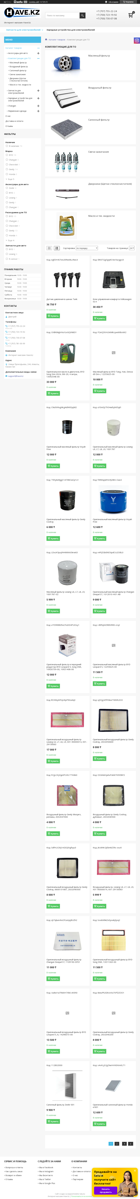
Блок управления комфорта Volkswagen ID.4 (112, 300)
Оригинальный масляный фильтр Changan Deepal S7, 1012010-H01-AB (113, 593)
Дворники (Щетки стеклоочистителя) (110, 183)
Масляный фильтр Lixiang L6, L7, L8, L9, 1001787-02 (65, 593)
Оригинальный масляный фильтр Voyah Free (66, 447)
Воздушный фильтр (99, 87)
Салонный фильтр (99, 119)
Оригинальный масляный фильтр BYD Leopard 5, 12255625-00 (111, 665)
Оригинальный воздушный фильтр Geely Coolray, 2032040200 (113, 1033)
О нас (8, 116)
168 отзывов (113, 2)
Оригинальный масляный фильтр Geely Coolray (65, 520)
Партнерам (78, 1179)
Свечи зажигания (98, 151)
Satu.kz (82, 1194)
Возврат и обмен (13, 1175)
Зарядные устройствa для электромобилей (20, 99)
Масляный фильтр (99, 55)
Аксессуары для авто (18, 53)
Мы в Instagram (46, 1171)
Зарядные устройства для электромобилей (70, 29)
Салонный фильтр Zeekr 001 (60, 1104)
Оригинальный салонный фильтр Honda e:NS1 (112, 1105)
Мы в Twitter (45, 1179)
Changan (12, 105)
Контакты (77, 1167)
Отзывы (9, 126)
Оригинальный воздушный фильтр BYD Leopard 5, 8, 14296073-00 (66, 1033)
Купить (55, 316)
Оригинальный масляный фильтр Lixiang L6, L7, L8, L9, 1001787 (113, 447)
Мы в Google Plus (47, 1183)
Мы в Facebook (46, 1167)
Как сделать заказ (13, 1171)
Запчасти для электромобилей (23, 29)
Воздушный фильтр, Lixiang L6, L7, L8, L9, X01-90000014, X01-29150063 (113, 888)
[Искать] (82, 15)
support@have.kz (15, 376)
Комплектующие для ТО (19, 58)
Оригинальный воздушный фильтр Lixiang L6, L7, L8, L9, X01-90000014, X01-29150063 (66, 742)
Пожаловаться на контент (81, 1196)
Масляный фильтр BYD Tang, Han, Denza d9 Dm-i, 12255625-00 (113, 372)
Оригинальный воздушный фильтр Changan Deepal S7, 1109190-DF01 (63, 960)
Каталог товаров (57, 39)
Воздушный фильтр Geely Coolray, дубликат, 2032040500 (110, 815)
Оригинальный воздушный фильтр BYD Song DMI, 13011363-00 (112, 960)
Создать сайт (34, 2)
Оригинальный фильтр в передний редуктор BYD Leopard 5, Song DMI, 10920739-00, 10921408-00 (64, 666)
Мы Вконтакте (46, 1175)
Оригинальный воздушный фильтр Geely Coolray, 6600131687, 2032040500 (66, 888)
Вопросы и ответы (14, 1167)
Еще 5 (11, 179)
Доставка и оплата (14, 121)
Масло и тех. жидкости (101, 215)
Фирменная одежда (17, 111)
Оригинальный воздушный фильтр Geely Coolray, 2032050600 (113, 740)
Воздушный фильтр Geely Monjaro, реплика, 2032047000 (63, 815)
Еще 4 (11, 240)
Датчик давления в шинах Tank (61, 299)
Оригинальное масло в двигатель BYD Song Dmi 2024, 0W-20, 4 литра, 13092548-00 (65, 374)
